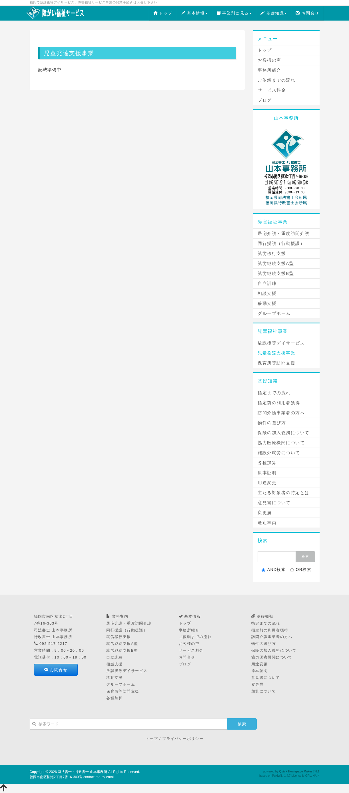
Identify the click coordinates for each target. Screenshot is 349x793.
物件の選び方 (272, 422)
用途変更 (267, 482)
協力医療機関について (281, 442)
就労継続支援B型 (276, 273)
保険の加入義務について (284, 432)
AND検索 (274, 569)
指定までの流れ (274, 392)
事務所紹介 (269, 70)
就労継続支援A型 (276, 263)
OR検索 (301, 569)
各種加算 (267, 462)
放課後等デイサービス (281, 343)
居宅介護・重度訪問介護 (284, 233)
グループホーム (274, 313)
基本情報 (194, 13)
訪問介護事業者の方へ (281, 412)
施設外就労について (279, 452)
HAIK (316, 775)
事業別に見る (234, 13)
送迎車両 (267, 522)
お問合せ (307, 13)
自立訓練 (267, 283)
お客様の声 (269, 60)
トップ (163, 13)
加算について (263, 691)
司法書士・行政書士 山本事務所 (82, 772)
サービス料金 (272, 90)
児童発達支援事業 (276, 353)
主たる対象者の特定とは (284, 492)
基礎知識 (273, 13)
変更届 (265, 512)
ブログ (265, 100)
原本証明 (267, 472)
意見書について (274, 502)
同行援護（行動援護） (281, 243)
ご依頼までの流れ (276, 80)
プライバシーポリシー (182, 738)
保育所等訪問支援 (276, 363)
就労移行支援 (272, 253)
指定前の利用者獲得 (279, 402)
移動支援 (267, 303)
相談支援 (267, 293)
